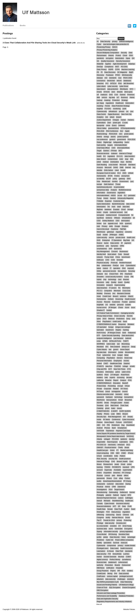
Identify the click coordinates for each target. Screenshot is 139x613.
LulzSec (126, 554)
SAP (110, 249)
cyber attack (101, 86)
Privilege (100, 523)
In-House (110, 551)
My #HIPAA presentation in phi (108, 582)
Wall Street (114, 405)
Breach (115, 296)
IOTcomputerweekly (128, 128)
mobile (120, 352)
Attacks (111, 55)
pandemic (100, 58)
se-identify (100, 179)
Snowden (100, 277)
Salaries (127, 363)
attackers (100, 579)
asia (133, 319)
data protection (112, 89)
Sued (133, 509)
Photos (106, 414)
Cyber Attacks (102, 349)
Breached (128, 400)
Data (130, 53)
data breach (101, 89)
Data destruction (128, 335)
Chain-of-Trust (102, 587)
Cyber (99, 44)
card (119, 279)
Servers (119, 358)
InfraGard (121, 445)
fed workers (122, 271)
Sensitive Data (124, 534)
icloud (107, 391)
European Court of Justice (106, 173)
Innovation (100, 285)
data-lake (126, 207)
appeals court (113, 223)
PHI (115, 573)
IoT (118, 97)
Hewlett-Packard (125, 263)
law (110, 349)
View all (99, 604)
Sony (128, 319)
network (100, 257)
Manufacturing (102, 492)
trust (113, 355)
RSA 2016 (100, 131)
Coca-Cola (126, 291)
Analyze (123, 380)
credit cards (117, 321)
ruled (117, 170)
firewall (126, 254)
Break (127, 447)
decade (129, 377)
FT (118, 450)
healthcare (129, 501)
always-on (125, 347)
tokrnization (125, 221)
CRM (114, 487)
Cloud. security (119, 316)
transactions (128, 397)
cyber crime (126, 372)
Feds (120, 254)
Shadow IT (101, 310)
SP (119, 506)
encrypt (120, 386)
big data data (101, 352)
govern (115, 349)
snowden (113, 526)
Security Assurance (123, 61)
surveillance (126, 559)
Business (124, 97)
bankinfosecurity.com (104, 187)
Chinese (126, 515)
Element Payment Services (106, 498)
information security (111, 531)
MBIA (118, 414)
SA (98, 61)
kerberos (109, 218)
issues (119, 408)
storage (130, 209)
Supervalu (108, 470)
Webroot (111, 319)
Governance (111, 193)
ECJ (119, 173)
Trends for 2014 (109, 520)
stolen (99, 212)
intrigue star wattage (122, 327)
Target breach (119, 489)
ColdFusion (101, 576)
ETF (98, 335)
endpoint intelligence (104, 338)
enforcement (122, 562)
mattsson (104, 95)
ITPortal (114, 151)
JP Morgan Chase (114, 333)
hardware (109, 397)
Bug (122, 425)
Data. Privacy (101, 69)
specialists (107, 543)
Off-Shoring (113, 534)
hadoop (99, 100)
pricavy (119, 520)
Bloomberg (125, 344)
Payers (112, 571)
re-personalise (119, 187)
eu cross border (102, 526)
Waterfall (100, 64)
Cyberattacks (130, 265)
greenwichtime (113, 128)
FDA (123, 571)
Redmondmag (102, 134)
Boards (117, 565)
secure (111, 237)
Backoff (125, 383)
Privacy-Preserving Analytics (107, 50)
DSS (111, 95)
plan (113, 475)
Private (99, 389)
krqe (126, 159)
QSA (107, 405)
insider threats (130, 545)
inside (99, 419)
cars (132, 181)
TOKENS (117, 366)
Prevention (109, 565)
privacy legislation (126, 531)
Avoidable (117, 470)
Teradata (100, 405)
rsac (119, 78)
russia (126, 277)
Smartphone (122, 428)
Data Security (105, 41)
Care (131, 461)
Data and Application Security (107, 599)
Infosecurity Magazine (125, 198)
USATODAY (128, 422)
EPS (129, 495)
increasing (120, 377)
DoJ (121, 131)
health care (131, 237)
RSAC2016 (113, 134)
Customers (116, 302)
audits (99, 481)
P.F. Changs (126, 473)
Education (116, 383)
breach (118, 117)
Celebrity (100, 408)
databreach (112, 562)
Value (123, 537)
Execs (114, 125)
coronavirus (101, 81)
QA (133, 58)
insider (105, 235)
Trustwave (109, 75)
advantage (131, 537)
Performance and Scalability (107, 596)
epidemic (124, 439)
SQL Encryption (114, 587)
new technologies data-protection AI (116, 44)
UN (132, 515)
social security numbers (114, 277)
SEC (120, 151)
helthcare (100, 260)
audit (124, 109)
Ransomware (101, 55)
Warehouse (101, 232)
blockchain (111, 81)
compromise (111, 545)
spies (99, 319)
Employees (118, 361)
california (100, 380)
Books (23, 25)
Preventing (111, 386)
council (124, 391)
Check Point (113, 274)
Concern (114, 251)
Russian (100, 475)
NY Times (124, 389)
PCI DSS (124, 67)
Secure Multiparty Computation (108, 53)
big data (112, 97)
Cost (115, 478)
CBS (112, 453)
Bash (114, 428)
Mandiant (100, 347)
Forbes (116, 176)
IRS (121, 274)
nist (106, 78)
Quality (113, 282)
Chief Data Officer (103, 148)
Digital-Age (107, 142)
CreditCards (101, 573)
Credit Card (107, 296)
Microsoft (123, 165)
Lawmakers (123, 442)
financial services (103, 153)
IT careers (112, 288)
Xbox (99, 321)
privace (121, 111)
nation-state (111, 344)
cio (127, 111)
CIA (103, 425)
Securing (131, 271)
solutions (130, 579)
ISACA (114, 47)
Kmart (120, 400)
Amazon (100, 167)
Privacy (104, 226)
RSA (120, 83)
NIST (117, 67)
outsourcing (110, 515)
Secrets (129, 316)
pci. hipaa (100, 103)
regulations (110, 103)
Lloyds (105, 212)
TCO (107, 512)
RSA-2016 (131, 139)
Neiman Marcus (117, 517)
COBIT (128, 557)
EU (104, 156)
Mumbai (121, 557)
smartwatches (102, 249)
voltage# (107, 439)
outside (128, 305)
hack (113, 207)
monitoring (117, 109)
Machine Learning (128, 69)
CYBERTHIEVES (103, 411)
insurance (100, 282)
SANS (115, 167)
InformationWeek (121, 145)
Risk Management (114, 417)
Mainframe (101, 400)
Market (119, 475)
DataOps (131, 64)
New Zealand (115, 347)
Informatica (109, 372)
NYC (131, 89)
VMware (117, 218)
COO (113, 260)
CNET (106, 363)
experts (112, 377)
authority (100, 565)
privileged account (125, 576)
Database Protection (126, 596)
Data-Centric (101, 114)
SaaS (99, 235)
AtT (124, 417)
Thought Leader (116, 403)
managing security (127, 313)
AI (97, 41)
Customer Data (118, 201)
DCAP (108, 179)
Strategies (100, 512)
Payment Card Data (123, 431)
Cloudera (100, 372)
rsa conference (102, 139)
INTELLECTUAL (115, 341)
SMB (121, 167)
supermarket (127, 470)
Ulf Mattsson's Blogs (126, 585)
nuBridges (129, 498)
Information (101, 193)
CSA (116, 95)
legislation (121, 193)
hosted (109, 310)
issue (133, 307)
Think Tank (124, 405)
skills (111, 226)
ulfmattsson (113, 111)
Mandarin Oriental (123, 293)
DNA (124, 268)
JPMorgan (113, 235)
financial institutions (104, 506)
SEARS (99, 403)
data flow (109, 366)
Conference (116, 419)
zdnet (99, 162)
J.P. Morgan (114, 375)
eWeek (130, 173)
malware (114, 153)
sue (104, 223)
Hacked (113, 198)
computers (108, 291)
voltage (125, 366)
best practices (111, 400)
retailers (100, 377)
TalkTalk (123, 229)
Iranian (123, 120)
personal (120, 305)
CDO (113, 148)
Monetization (129, 352)
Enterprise (106, 240)
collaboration (106, 265)
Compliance (109, 67)
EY (120, 526)
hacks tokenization (103, 204)
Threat (117, 184)
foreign (111, 327)
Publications (8, 25)
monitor (114, 181)
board (120, 282)
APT (114, 506)
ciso (131, 111)
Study (133, 347)
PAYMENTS (116, 467)
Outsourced (126, 565)
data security (109, 523)
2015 (104, 319)
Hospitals (119, 568)
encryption (109, 58)
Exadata (116, 209)
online (129, 464)
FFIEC (117, 75)
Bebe (126, 355)
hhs (114, 293)
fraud (125, 321)
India (116, 456)
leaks (113, 408)
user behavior (118, 338)
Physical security (103, 263)
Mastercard (106, 181)
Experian (108, 201)
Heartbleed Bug (117, 501)
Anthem (110, 299)
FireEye (115, 265)
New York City (126, 114)
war (118, 344)
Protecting (127, 520)
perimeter (131, 195)
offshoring (100, 515)
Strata (106, 403)
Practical (100, 487)
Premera (107, 293)
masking (107, 100)
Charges (116, 120)
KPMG (105, 341)
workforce (100, 246)
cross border (113, 165)
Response (122, 324)
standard (126, 467)
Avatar (126, 403)
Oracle (99, 92)
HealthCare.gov (102, 450)
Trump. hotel (109, 257)
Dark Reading (102, 165)
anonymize (125, 176)
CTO (129, 369)
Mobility (99, 293)
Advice (107, 487)
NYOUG (107, 92)
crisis (99, 341)
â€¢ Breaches (129, 83)
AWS (124, 173)
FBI (132, 277)
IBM (98, 97)
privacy (114, 41)
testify (108, 517)
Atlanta (99, 439)
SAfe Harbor (108, 170)
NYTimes (100, 391)
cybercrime (106, 355)
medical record (111, 215)
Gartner (122, 95)
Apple (127, 131)
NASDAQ (130, 436)
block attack (112, 254)
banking (100, 467)
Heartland (128, 274)
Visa (98, 181)
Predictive (100, 540)
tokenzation (130, 103)
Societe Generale (110, 557)
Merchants (126, 288)
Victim (112, 450)
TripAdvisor (110, 431)
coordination (108, 456)
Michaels (107, 501)
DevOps (100, 67)
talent (99, 268)
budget (120, 355)
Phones (107, 428)
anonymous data (103, 190)
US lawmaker (101, 327)
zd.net (120, 195)
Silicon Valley (101, 128)
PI (101, 72)
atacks (113, 137)
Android (99, 428)
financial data (101, 562)
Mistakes (131, 324)
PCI (107, 83)
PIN (108, 425)
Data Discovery (110, 72)
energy (106, 137)
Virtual (127, 386)
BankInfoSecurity (118, 204)
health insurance (126, 548)
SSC (131, 442)
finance (99, 243)
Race (106, 375)
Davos (118, 515)
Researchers (108, 464)
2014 (110, 489)
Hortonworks (101, 176)
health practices (124, 459)
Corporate (107, 389)
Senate (110, 509)
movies (126, 361)
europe (99, 184)
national (128, 338)
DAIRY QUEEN (124, 411)
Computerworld (124, 215)
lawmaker (100, 330)
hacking (125, 330)
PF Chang (127, 481)
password (100, 397)
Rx (119, 288)
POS (129, 380)
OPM (122, 246)
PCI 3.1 (99, 291)
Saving (128, 484)
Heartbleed (130, 425)
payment (128, 243)
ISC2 (128, 445)
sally (107, 282)
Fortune (118, 422)
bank (124, 333)
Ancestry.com (121, 523)
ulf (98, 95)
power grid (116, 123)
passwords (101, 478)
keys (122, 162)
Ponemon (130, 95)
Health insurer (130, 299)
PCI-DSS (115, 439)
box (106, 274)
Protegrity (100, 495)
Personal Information (104, 361)
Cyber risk (109, 540)
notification (110, 568)
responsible (101, 442)
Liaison (120, 498)
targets (110, 145)
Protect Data (101, 386)
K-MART (114, 411)
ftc (132, 215)
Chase (120, 307)
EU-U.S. (120, 156)
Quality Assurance (107, 61)
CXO (107, 260)
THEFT (125, 341)
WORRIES (101, 344)
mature (105, 268)
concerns (128, 232)
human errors (101, 307)
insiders (130, 571)
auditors (100, 375)
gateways (110, 232)
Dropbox (125, 226)
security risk (113, 459)
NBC (117, 453)
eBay (121, 478)
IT (110, 268)
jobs (107, 246)
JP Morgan (112, 307)
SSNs (99, 271)
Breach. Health (122, 461)
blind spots (128, 92)
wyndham (100, 218)
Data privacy (116, 512)
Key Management (103, 251)
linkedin (120, 92)
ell (134, 218)
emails (132, 366)
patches (132, 302)
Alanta (132, 97)
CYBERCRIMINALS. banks (106, 324)
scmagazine (116, 391)
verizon (104, 97)
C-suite (125, 123)
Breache (108, 380)
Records (107, 302)
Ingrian (123, 495)
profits (99, 537)
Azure (127, 307)
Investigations (102, 489)
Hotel (99, 296)
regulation (126, 512)
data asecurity (110, 579)
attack (112, 117)
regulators (111, 156)
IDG (131, 159)
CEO (117, 221)
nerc (120, 134)
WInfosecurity (127, 75)
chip (104, 279)
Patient (122, 456)
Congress (100, 517)
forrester (120, 260)
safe (106, 377)
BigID (131, 72)
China (118, 257)
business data (102, 529)
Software (121, 125)
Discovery (100, 75)
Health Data (101, 509)
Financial (114, 263)
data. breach (101, 159)
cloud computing (103, 453)
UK (133, 240)
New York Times (119, 369)
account (100, 470)
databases (127, 81)
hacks (127, 142)
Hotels (106, 198)
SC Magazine (122, 72)
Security (124, 53)
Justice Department (104, 120)
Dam (109, 123)
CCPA (117, 69)
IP (122, 243)
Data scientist (124, 573)
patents (108, 495)
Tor (108, 207)
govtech (112, 139)
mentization (114, 162)
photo (107, 408)
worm (111, 529)
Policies (99, 422)
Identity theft (101, 254)
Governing (119, 299)
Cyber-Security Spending (111, 335)
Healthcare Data (116, 363)
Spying (99, 531)
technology (112, 279)
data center (130, 204)
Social (127, 517)
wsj (134, 167)
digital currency (102, 559)
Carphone (114, 229)
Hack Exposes (112, 442)
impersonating (120, 285)
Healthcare (119, 103)
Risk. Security (102, 459)
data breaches (102, 288)
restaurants (101, 484)
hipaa (128, 58)
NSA (121, 223)
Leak (113, 414)
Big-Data (126, 240)
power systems (122, 137)
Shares (109, 478)
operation (116, 268)
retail (119, 207)
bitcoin (119, 81)
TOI (109, 554)
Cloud (125, 55)
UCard (99, 456)
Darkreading (113, 492)
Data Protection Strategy (120, 106)
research (109, 285)
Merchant (117, 291)
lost (126, 212)
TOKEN (107, 467)
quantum (128, 223)
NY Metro (106, 419)
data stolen (119, 484)
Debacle (100, 274)
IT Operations (116, 240)
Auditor (126, 509)
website (112, 305)
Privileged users (102, 548)
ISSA (131, 55)
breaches (100, 83)
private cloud (120, 237)
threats (130, 417)
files (98, 265)
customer (110, 484)
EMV (128, 179)
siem (113, 92)
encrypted (100, 215)
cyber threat (123, 86)
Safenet (116, 495)
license (132, 492)
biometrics (117, 249)
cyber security (112, 86)
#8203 (113, 195)
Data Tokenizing (126, 582)
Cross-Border (101, 534)
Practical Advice (110, 447)
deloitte (99, 170)
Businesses (124, 251)
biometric (119, 394)
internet (128, 167)
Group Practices (102, 571)
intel (98, 226)
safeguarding (118, 142)
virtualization (126, 218)
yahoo (117, 372)
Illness (99, 464)
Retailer (116, 389)
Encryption (128, 529)
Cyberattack (101, 123)
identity (131, 439)
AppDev (108, 64)
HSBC (121, 235)
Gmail (123, 464)
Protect (118, 55)
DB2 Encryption (102, 590)
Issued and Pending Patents (107, 585)
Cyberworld (101, 545)
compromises (112, 159)
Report (115, 380)
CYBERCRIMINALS (104, 383)
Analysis (114, 190)
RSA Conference (112, 131)
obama (99, 137)
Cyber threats (109, 503)
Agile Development (119, 64)
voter (121, 159)
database (108, 209)
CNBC (123, 453)
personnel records (109, 271)
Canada (100, 503)
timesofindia (117, 554)
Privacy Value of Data (104, 316)
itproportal (100, 125)
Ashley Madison (108, 221)
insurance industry (122, 503)
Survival (116, 543)
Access (99, 302)
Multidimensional (125, 190)
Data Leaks (114, 548)
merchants (112, 445)
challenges (121, 579)
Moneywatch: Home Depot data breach (111, 436)
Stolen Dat (128, 358)
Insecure (124, 543)
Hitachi (130, 296)
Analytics (100, 117)
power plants (128, 134)
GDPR (111, 69)
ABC (98, 425)
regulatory (119, 232)
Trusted (124, 302)
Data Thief (119, 551)
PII (98, 72)
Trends (107, 106)
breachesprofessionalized (112, 481)
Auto (122, 265)
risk (106, 117)
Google (117, 226)
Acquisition (107, 473)
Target (99, 151)
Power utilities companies (124, 540)
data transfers (129, 156)
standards (112, 78)
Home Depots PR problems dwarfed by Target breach (116, 433)
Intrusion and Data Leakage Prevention (111, 593)
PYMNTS (100, 366)
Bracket (126, 279)
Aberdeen (131, 165)
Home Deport (109, 422)
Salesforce (121, 487)
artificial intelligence (126, 41)
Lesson (107, 475)
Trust (99, 355)
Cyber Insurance (128, 419)
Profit (129, 506)
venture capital (112, 576)
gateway (122, 179)
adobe (105, 537)
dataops (100, 78)
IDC (107, 347)
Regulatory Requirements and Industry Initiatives (114, 601)
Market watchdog (127, 450)
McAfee (129, 162)
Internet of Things (125, 153)
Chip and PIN (101, 369)
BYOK (110, 176)
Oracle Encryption (128, 587)
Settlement (124, 492)
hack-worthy (101, 145)
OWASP (100, 447)
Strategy (125, 100)
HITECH (113, 83)
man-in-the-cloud (103, 229)
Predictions (120, 319)
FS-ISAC (108, 109)
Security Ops (101, 417)
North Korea (101, 333)
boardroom (110, 330)
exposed (131, 268)
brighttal (100, 109)
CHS (113, 461)
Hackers (131, 120)
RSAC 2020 (127, 78)
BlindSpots (124, 89)
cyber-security (102, 237)
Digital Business (113, 114)
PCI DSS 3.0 (101, 445)
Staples (118, 330)
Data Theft (118, 509)
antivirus (123, 296)
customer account (116, 212)
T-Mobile (100, 201)
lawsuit (99, 501)
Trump (99, 198)
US (106, 305)
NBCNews (100, 568)
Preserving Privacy (103, 47)
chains (99, 473)
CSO (98, 221)
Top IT (99, 520)
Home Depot (124, 349)
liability (99, 543)
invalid (123, 170)
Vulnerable (118, 529)
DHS (98, 240)
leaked (99, 363)
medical (105, 162)
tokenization (119, 58)
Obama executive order (105, 394)
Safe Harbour (108, 184)
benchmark (126, 257)
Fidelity (99, 414)
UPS (132, 467)
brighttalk (100, 305)
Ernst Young (127, 526)
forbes (99, 223)
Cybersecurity (102, 111)
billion (126, 475)
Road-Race (125, 375)
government (121, 139)
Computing (101, 358)
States (99, 142)
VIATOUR (100, 431)
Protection (115, 100)
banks (106, 243)
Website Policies (129, 609)
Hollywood (131, 333)
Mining (109, 573)
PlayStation (107, 321)
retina (126, 394)
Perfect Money (115, 559)
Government (123, 181)
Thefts (120, 447)
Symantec (114, 246)
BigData (100, 209)
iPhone (130, 453)
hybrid (99, 279)
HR (118, 571)
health (99, 156)
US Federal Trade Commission (108, 313)
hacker (99, 557)
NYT (110, 369)
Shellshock (115, 425)
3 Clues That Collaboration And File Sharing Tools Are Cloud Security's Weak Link (39, 43)
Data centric (114, 243)
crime (108, 125)
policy (115, 179)
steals (117, 464)
